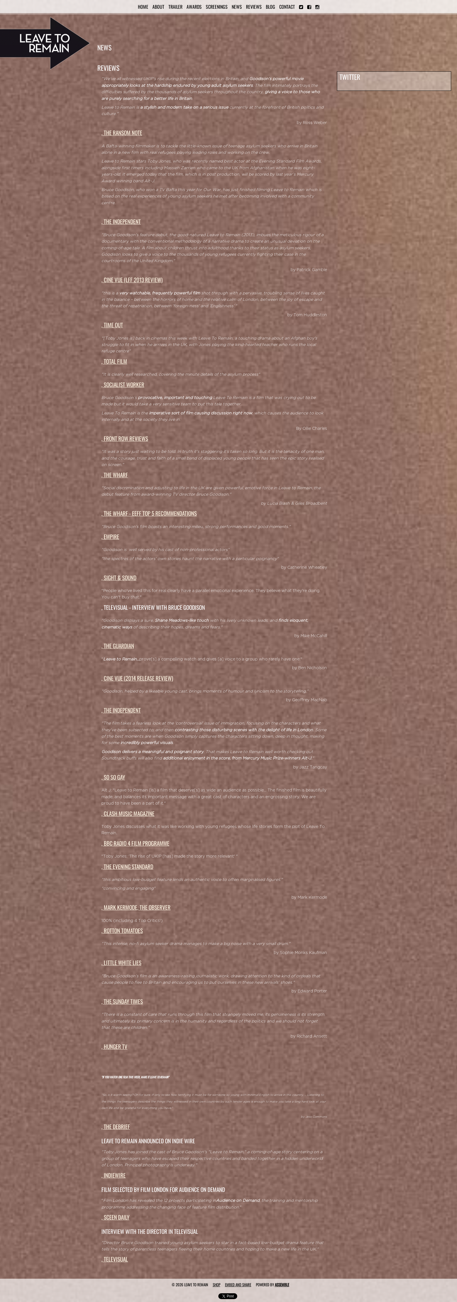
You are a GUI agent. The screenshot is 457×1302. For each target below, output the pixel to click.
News (237, 6)
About (158, 6)
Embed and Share (238, 1284)
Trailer (175, 6)
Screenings (217, 6)
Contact (287, 6)
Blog (270, 6)
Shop (216, 1284)
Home (143, 6)
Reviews (254, 6)
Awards (194, 6)
